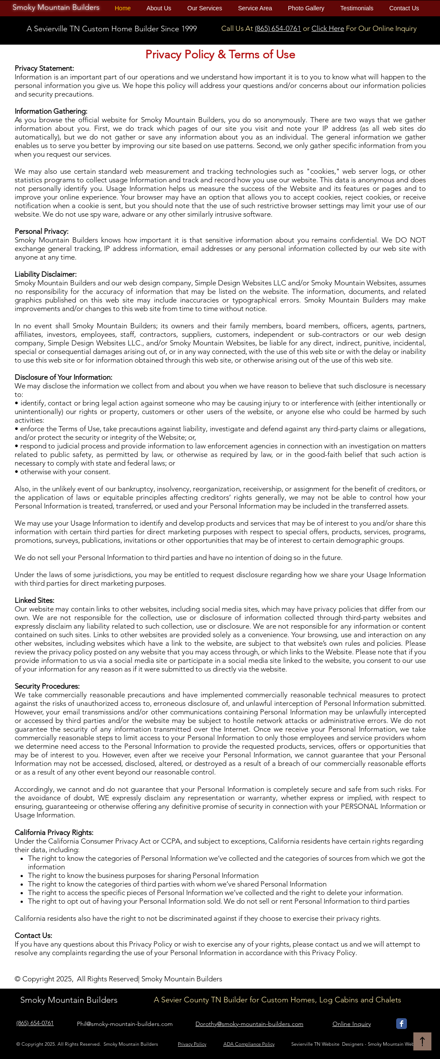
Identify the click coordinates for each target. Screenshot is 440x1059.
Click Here (328, 28)
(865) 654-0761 (35, 1023)
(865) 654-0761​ (278, 28)
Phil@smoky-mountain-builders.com (125, 1024)
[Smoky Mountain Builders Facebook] (401, 1023)
